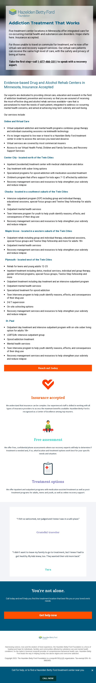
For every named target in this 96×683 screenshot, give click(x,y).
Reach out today (48, 368)
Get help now (48, 615)
